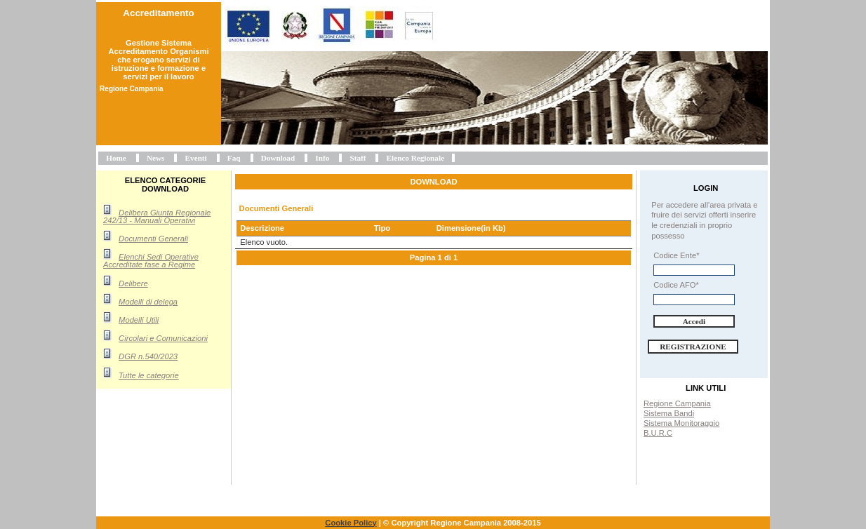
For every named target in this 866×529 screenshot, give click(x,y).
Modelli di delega (148, 301)
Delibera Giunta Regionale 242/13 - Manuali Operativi (157, 216)
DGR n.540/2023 (148, 356)
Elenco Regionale (415, 158)
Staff (357, 158)
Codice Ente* (676, 255)
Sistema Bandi (669, 413)
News (155, 158)
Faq (234, 158)
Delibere (133, 283)
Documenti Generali (153, 238)
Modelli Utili (139, 320)
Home (116, 158)
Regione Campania (677, 403)
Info (322, 158)
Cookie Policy (350, 522)
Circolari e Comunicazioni (163, 338)
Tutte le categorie (149, 375)
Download (278, 158)
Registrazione (693, 346)
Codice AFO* (676, 285)
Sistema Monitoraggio (681, 423)
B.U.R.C (658, 433)
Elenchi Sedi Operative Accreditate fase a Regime (151, 261)
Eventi (196, 158)
